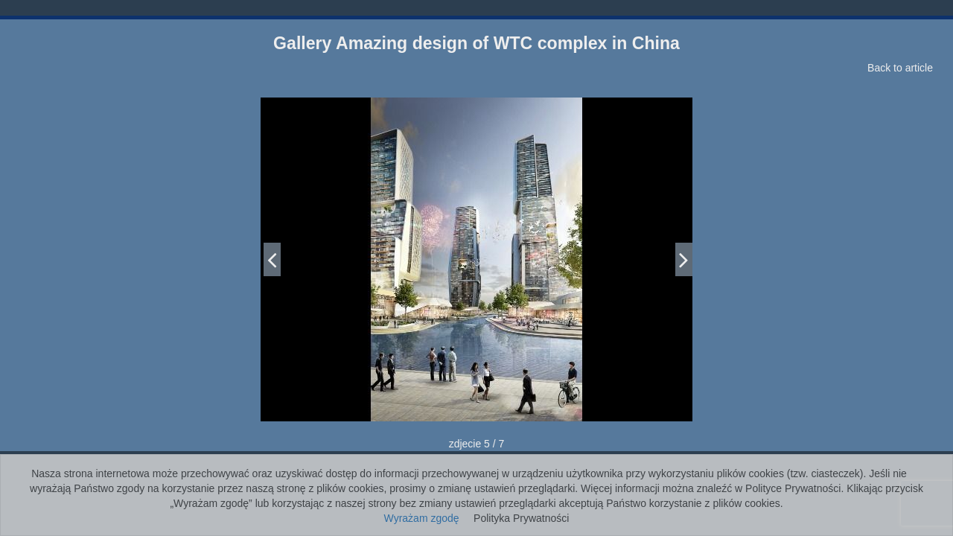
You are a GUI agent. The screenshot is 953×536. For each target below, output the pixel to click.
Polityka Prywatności (521, 518)
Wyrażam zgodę (421, 518)
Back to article (900, 68)
